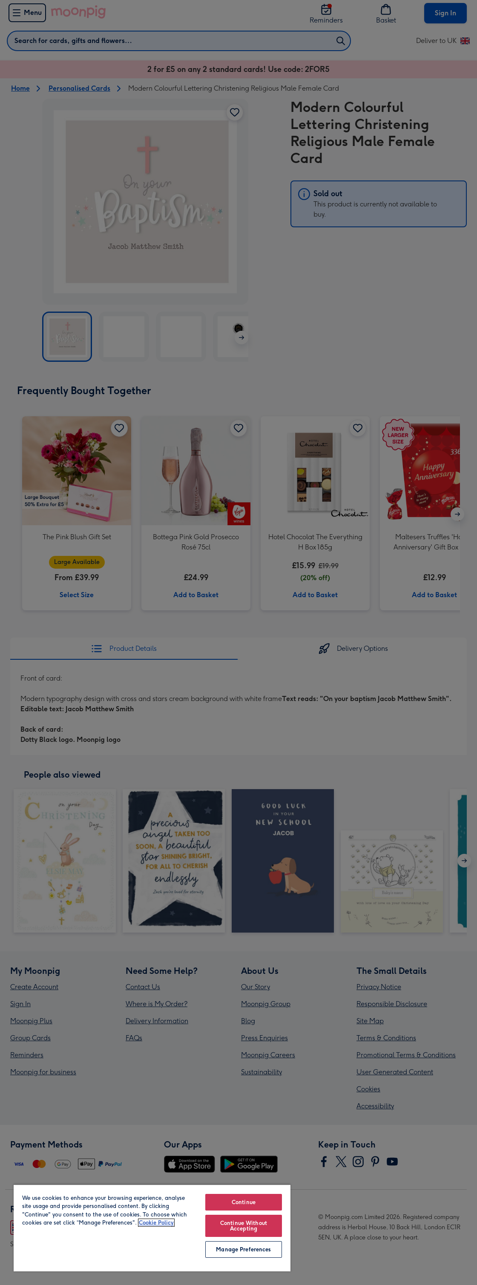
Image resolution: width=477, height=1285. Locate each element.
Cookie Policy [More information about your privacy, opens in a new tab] (156, 1222)
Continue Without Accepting (243, 1226)
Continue (244, 1202)
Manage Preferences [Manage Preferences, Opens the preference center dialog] (243, 1249)
